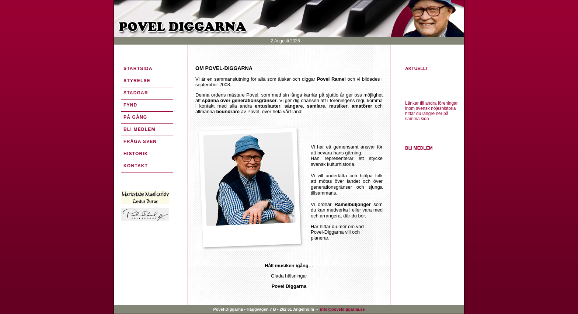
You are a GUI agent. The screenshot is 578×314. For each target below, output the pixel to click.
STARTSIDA (138, 68)
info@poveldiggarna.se (342, 309)
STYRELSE (136, 80)
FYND (130, 105)
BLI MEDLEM (139, 129)
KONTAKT (135, 165)
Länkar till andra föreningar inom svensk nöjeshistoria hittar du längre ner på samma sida (431, 111)
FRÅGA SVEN (140, 141)
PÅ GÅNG (135, 117)
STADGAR (135, 92)
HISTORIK (135, 153)
